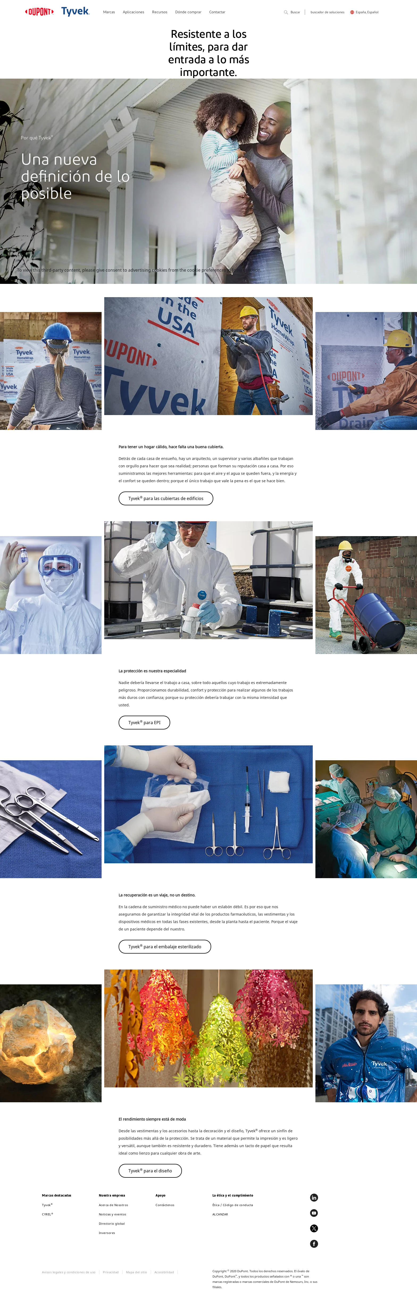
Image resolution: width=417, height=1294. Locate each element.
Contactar (217, 12)
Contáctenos (165, 1205)
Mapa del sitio (136, 1272)
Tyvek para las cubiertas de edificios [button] (165, 498)
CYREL (47, 1214)
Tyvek (47, 1205)
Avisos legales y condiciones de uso (69, 1272)
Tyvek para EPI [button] (144, 722)
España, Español (367, 12)
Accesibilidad (164, 1272)
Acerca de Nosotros (113, 1205)
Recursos (159, 12)
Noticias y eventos (112, 1214)
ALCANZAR (220, 1214)
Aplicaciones (133, 12)
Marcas (109, 12)
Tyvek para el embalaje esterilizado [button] (164, 946)
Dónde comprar (188, 12)
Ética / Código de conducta (232, 1205)
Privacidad (111, 1272)
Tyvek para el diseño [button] (150, 1170)
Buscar (292, 12)
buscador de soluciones (327, 12)
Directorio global (112, 1223)
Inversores (107, 1233)
